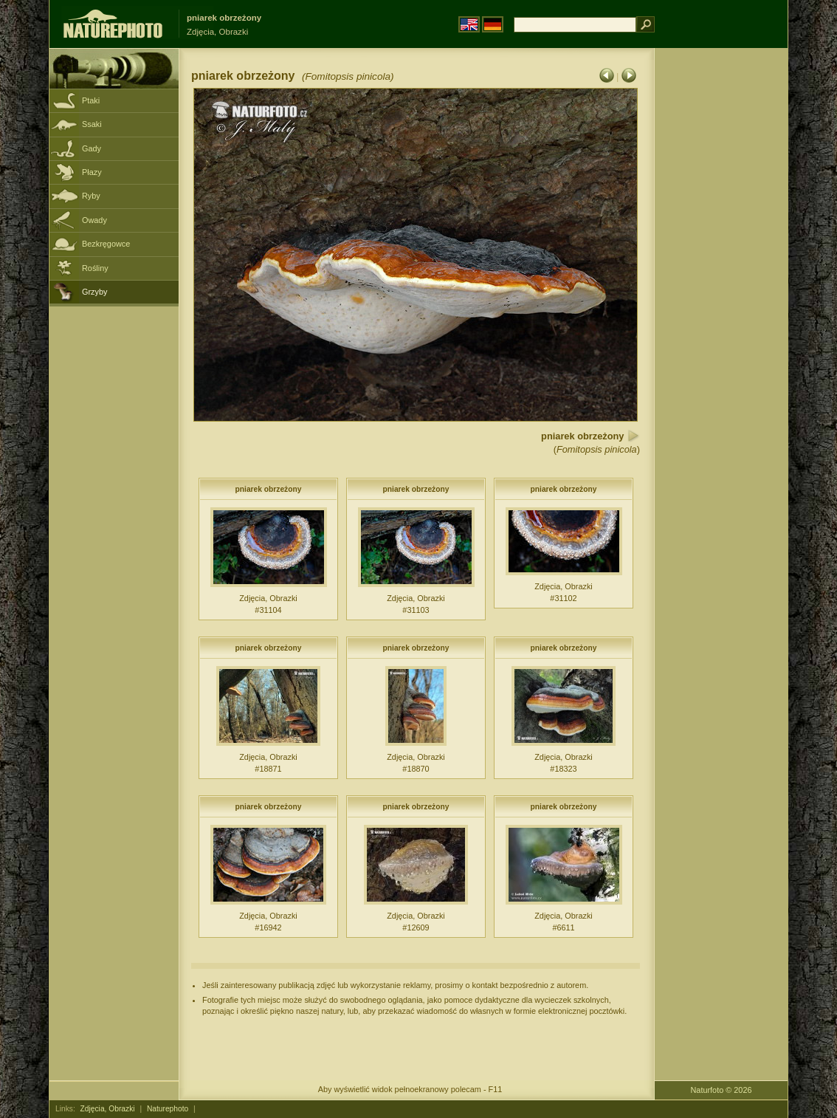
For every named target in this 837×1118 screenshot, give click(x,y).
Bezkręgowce (106, 243)
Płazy (92, 172)
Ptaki (91, 100)
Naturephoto (167, 1109)
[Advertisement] (721, 284)
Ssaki (92, 124)
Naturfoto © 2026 (721, 1090)
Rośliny (95, 268)
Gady (91, 148)
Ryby (91, 195)
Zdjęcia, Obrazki (107, 1109)
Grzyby (94, 291)
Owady (94, 220)
